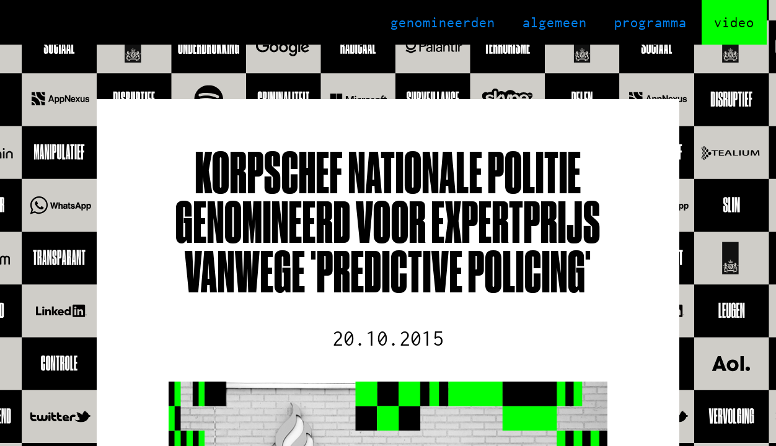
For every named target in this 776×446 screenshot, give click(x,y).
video (734, 22)
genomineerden (442, 22)
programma (650, 22)
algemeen (554, 22)
